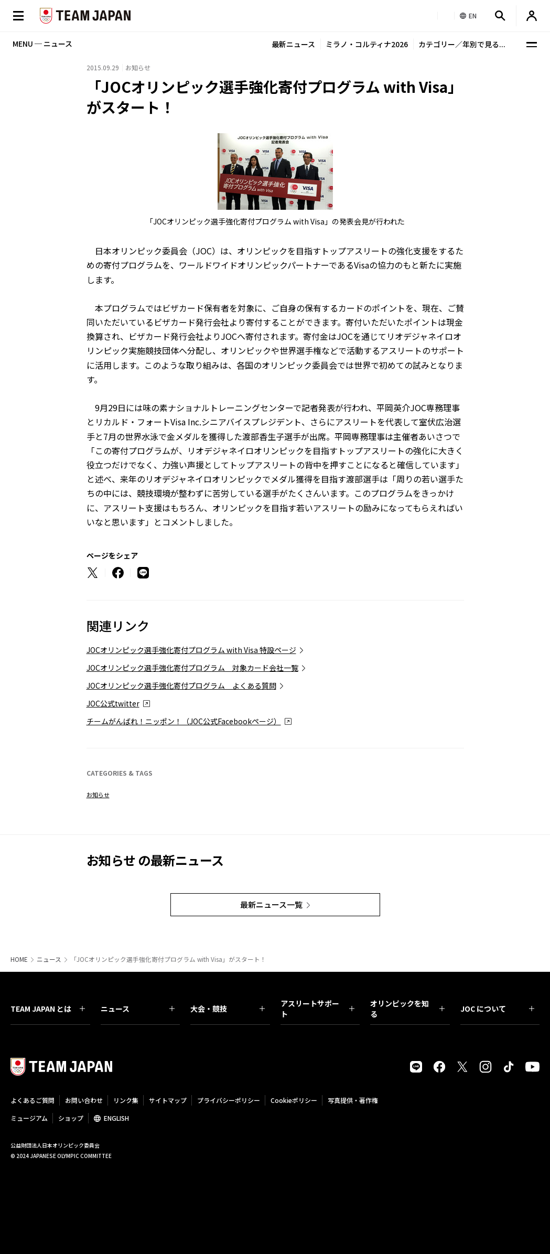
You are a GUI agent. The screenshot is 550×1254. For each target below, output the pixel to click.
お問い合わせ (84, 1100)
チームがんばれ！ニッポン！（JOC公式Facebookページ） (184, 721)
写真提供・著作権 (353, 1100)
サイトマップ (168, 1100)
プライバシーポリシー (228, 1100)
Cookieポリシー (294, 1100)
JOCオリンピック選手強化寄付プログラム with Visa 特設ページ (191, 650)
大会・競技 (227, 1008)
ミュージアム (29, 1117)
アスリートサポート (318, 1008)
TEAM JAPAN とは (47, 1008)
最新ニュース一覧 (271, 904)
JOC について (497, 1008)
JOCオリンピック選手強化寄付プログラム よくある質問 (181, 685)
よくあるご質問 (32, 1100)
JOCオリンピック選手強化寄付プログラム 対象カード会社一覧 (192, 667)
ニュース (49, 959)
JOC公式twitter (113, 703)
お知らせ (98, 794)
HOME (19, 959)
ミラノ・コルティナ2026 (367, 44)
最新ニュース (293, 44)
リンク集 (125, 1100)
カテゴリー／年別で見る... (461, 44)
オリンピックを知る (407, 1008)
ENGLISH (116, 1117)
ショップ (70, 1117)
